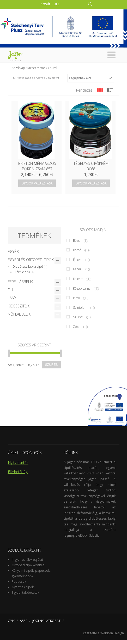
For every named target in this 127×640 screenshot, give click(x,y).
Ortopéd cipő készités (28, 565)
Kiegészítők (18, 306)
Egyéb (13, 251)
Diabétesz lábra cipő (28, 266)
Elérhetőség (18, 471)
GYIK (11, 621)
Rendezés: (84, 90)
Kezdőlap (18, 68)
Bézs (76, 240)
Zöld (76, 326)
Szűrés (51, 365)
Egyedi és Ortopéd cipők (31, 259)
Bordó (77, 250)
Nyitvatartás (18, 462)
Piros (76, 298)
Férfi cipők (22, 272)
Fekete (78, 279)
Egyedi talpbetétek (25, 592)
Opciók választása (37, 183)
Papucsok (19, 581)
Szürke (78, 317)
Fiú (10, 289)
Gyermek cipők (23, 587)
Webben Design (112, 633)
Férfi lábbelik (20, 281)
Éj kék (77, 259)
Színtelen (79, 307)
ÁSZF (23, 621)
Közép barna (81, 288)
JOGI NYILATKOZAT (46, 621)
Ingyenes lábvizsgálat (27, 559)
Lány (12, 297)
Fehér (77, 269)
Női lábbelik (19, 314)
